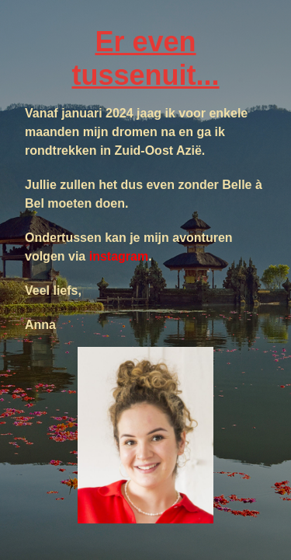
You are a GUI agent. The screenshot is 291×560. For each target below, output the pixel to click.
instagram (118, 256)
